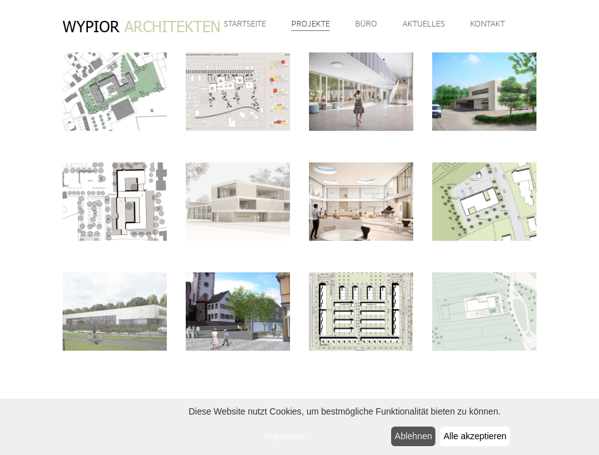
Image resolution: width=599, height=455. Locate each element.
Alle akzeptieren (475, 436)
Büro (366, 24)
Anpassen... (287, 436)
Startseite (245, 24)
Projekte (310, 24)
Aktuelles (423, 24)
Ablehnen (413, 436)
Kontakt (487, 24)
